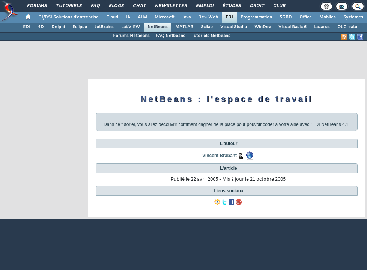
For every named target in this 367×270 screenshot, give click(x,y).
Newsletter (170, 6)
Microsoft (164, 17)
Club (279, 6)
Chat (139, 6)
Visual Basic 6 (292, 27)
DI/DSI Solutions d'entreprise (68, 17)
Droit (257, 6)
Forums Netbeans (131, 36)
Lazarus (322, 27)
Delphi (58, 27)
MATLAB (184, 27)
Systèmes (353, 17)
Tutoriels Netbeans (210, 36)
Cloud (112, 17)
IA (128, 17)
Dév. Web (208, 17)
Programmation (256, 17)
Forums (36, 6)
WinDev (262, 27)
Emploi (204, 6)
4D (41, 27)
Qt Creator (348, 27)
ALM (142, 17)
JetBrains (104, 27)
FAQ (95, 6)
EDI (229, 17)
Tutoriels (68, 6)
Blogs (116, 6)
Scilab (207, 27)
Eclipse (79, 27)
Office (305, 17)
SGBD (286, 17)
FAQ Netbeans (170, 36)
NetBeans (157, 27)
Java (186, 17)
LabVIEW (130, 27)
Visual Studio (233, 27)
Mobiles (327, 17)
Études (231, 6)
